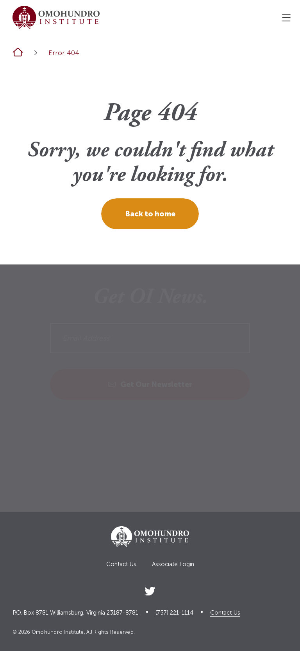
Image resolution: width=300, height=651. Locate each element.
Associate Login (173, 564)
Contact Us (121, 564)
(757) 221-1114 (174, 613)
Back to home (150, 213)
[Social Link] (150, 589)
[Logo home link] (56, 17)
